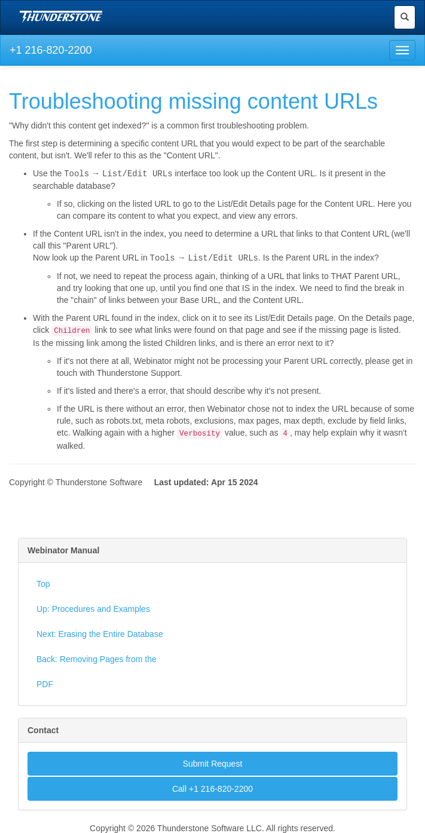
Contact (43, 729)
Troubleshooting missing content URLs (193, 101)
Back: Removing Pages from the (96, 658)
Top (43, 582)
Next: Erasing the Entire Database (99, 633)
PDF (44, 683)
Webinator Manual (63, 549)
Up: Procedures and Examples (93, 607)
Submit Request (213, 762)
